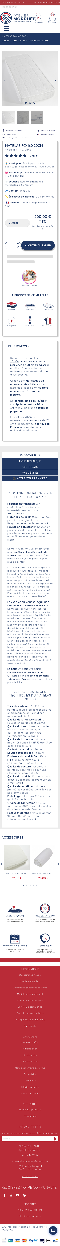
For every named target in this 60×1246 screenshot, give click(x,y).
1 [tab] (23, 885)
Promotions (30, 1116)
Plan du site (30, 1026)
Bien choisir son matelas (30, 1013)
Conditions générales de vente (30, 988)
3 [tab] (30, 885)
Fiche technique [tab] (30, 461)
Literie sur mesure (30, 1094)
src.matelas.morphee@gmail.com (30, 1161)
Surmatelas (30, 1074)
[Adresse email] (27, 1138)
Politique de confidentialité (30, 1020)
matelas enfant (19, 549)
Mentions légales (30, 981)
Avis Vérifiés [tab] (30, 472)
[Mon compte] (38, 18)
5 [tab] (36, 885)
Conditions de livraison (30, 1001)
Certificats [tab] (30, 466)
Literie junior (30, 1055)
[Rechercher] (24, 7)
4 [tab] (33, 885)
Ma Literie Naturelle (30, 1216)
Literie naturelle (30, 1087)
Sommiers (30, 1081)
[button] (8, 28)
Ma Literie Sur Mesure (30, 1210)
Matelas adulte (30, 1062)
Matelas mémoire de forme (30, 1068)
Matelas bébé (30, 1049)
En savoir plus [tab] (30, 455)
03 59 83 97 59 (30, 1155)
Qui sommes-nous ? (30, 975)
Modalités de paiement (30, 994)
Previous (1, 864)
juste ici (22, 716)
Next (58, 864)
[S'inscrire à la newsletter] (55, 1138)
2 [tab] (26, 885)
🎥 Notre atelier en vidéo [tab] (30, 478)
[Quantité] (13, 245)
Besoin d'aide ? (30, 1177)
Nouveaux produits (30, 1110)
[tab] (21, 155)
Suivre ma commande (30, 1007)
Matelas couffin (30, 1042)
